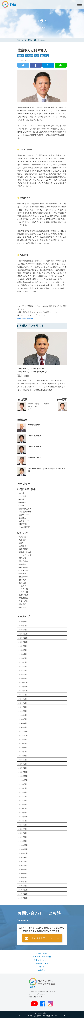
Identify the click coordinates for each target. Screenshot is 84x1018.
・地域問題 (21, 537)
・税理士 (20, 499)
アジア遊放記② (34, 436)
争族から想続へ (34, 425)
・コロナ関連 (22, 549)
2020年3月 (22, 878)
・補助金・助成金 (24, 552)
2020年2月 (22, 882)
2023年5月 (22, 752)
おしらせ (42, 970)
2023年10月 (23, 735)
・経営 (20, 543)
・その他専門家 (23, 527)
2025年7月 (22, 654)
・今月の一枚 (22, 589)
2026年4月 (22, 622)
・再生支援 (21, 580)
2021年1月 (22, 841)
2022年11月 (23, 776)
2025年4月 (22, 666)
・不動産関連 (22, 598)
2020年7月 (22, 865)
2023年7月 (22, 744)
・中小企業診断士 (24, 512)
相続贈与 (44, 56)
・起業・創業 (22, 570)
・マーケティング (24, 555)
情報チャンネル (42, 963)
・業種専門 (21, 604)
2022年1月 (22, 813)
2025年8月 (22, 650)
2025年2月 (22, 674)
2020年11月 (23, 849)
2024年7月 (22, 703)
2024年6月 (22, 707)
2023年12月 (23, 731)
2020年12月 (23, 845)
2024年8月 (22, 699)
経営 (37, 56)
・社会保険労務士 (24, 509)
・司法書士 (21, 502)
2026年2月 (22, 626)
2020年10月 (23, 853)
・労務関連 (21, 558)
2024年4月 (22, 715)
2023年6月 (22, 748)
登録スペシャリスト (42, 960)
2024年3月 (22, 719)
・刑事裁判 (21, 540)
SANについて (42, 953)
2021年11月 (23, 817)
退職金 (46, 404)
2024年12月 (23, 683)
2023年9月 (22, 739)
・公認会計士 (22, 496)
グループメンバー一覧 (42, 957)
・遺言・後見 (22, 567)
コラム (42, 967)
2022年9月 (22, 784)
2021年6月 (22, 825)
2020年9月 (22, 857)
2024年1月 (22, 727)
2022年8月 (22, 788)
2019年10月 (23, 898)
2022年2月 (22, 809)
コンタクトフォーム (42, 938)
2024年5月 (22, 711)
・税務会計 (21, 583)
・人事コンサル (23, 521)
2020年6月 (22, 870)
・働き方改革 (22, 561)
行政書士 (29, 56)
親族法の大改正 (34, 458)
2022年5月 (22, 800)
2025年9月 (22, 646)
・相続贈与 (21, 564)
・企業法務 (21, 546)
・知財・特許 (22, 601)
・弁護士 (20, 493)
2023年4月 (22, 756)
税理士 (20, 56)
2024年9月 (22, 695)
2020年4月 (22, 874)
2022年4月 (22, 804)
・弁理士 (20, 506)
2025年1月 (22, 679)
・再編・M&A (22, 577)
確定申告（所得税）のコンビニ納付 (33, 406)
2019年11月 (23, 894)
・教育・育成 (22, 595)
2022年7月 (22, 792)
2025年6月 (22, 658)
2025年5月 (22, 662)
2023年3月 (22, 760)
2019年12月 (23, 890)
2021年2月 (22, 837)
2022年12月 (23, 772)
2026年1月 (22, 630)
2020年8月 (22, 861)
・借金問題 (21, 607)
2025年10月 (23, 642)
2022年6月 (22, 796)
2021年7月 (22, 821)
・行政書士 (21, 518)
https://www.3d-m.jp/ (25, 318)
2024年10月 (23, 691)
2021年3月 (22, 833)
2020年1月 (22, 886)
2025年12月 (23, 634)
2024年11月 (23, 687)
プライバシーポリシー (42, 1013)
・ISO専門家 (22, 524)
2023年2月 (22, 764)
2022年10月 (23, 780)
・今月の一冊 (22, 592)
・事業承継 (21, 574)
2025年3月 (22, 670)
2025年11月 (23, 638)
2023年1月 (22, 768)
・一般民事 (21, 586)
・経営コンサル (23, 515)
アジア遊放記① (34, 447)
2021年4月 (22, 829)
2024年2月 (22, 723)
